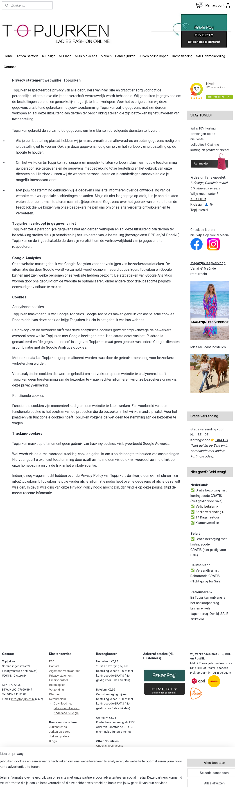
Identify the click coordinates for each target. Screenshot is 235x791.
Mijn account (218, 5)
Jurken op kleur (59, 736)
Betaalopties (57, 684)
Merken (106, 56)
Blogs (53, 741)
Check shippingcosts (109, 745)
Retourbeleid (57, 699)
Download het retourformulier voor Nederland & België (66, 708)
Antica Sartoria (27, 56)
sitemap (100, 783)
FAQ (51, 661)
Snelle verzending (210, 512)
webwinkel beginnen (125, 783)
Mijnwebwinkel (163, 783)
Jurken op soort (59, 731)
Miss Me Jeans (86, 56)
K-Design (48, 56)
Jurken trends (58, 727)
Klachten (55, 694)
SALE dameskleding (210, 56)
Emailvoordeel (58, 680)
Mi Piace (65, 56)
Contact (10, 67)
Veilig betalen (207, 507)
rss (109, 783)
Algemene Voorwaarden (64, 671)
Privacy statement (60, 675)
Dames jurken (125, 56)
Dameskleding (182, 56)
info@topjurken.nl (22, 699)
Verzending (56, 689)
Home (8, 56)
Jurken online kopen (153, 56)
